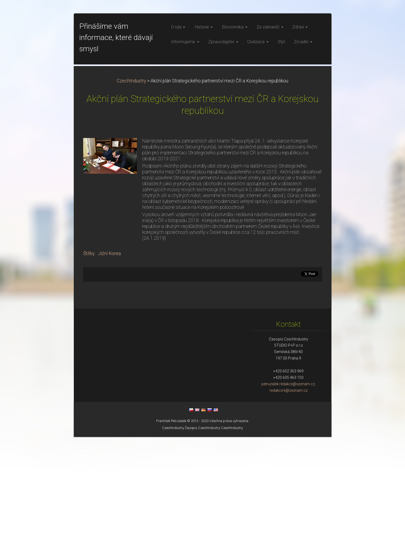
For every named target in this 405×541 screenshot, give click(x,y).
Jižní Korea (109, 357)
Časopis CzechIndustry (202, 532)
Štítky (88, 357)
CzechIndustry (131, 185)
